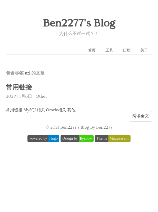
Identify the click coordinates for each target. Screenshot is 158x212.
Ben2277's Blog (79, 23)
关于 (144, 50)
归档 (127, 50)
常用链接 (19, 87)
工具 (109, 50)
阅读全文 (140, 116)
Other (41, 96)
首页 (92, 50)
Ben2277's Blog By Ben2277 (86, 127)
